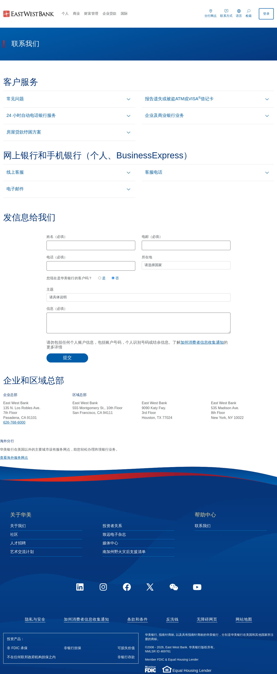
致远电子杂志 (114, 535)
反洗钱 (172, 619)
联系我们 (202, 526)
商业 (76, 14)
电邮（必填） (152, 237)
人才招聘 (18, 543)
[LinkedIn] (80, 588)
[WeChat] (173, 588)
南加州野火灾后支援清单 (124, 552)
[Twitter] (150, 588)
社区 (14, 535)
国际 (124, 14)
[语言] (239, 12)
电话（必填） (57, 257)
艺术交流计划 (22, 552)
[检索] (249, 12)
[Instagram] (103, 588)
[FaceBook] (126, 588)
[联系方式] (226, 12)
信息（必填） (57, 309)
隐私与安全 (35, 619)
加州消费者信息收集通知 (202, 342)
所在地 (147, 257)
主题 (50, 289)
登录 (266, 14)
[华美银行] (28, 14)
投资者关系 (112, 526)
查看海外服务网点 (14, 458)
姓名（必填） (57, 237)
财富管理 (91, 14)
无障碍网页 (207, 619)
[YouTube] (197, 588)
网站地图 (244, 619)
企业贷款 (109, 14)
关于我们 (18, 526)
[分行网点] (211, 12)
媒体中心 (110, 543)
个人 (65, 14)
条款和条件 (137, 619)
